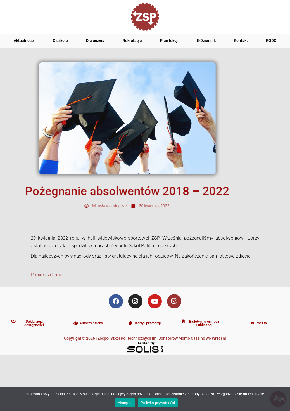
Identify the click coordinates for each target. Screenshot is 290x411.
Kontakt (241, 40)
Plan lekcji (169, 40)
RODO (271, 40)
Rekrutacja (132, 40)
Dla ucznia (95, 40)
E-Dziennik (206, 40)
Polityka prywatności (158, 403)
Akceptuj (125, 403)
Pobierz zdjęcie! (47, 274)
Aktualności (24, 40)
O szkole (60, 40)
